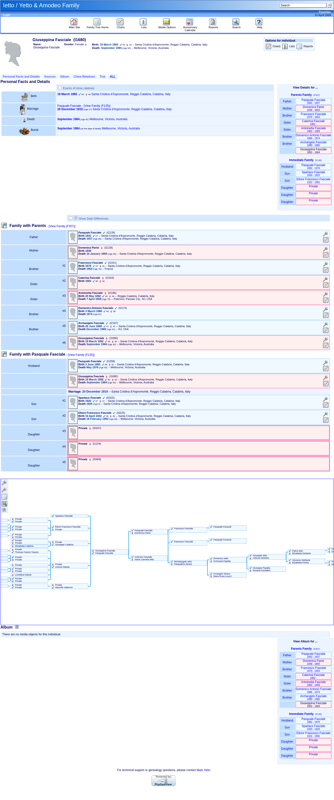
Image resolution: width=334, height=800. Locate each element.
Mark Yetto (203, 770)
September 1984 (68, 119)
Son (287, 173)
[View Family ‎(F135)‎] (81, 355)
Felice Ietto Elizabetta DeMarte (299, 552)
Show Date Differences (91, 218)
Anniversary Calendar (190, 27)
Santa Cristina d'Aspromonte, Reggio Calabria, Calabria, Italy (130, 94)
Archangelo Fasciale (313, 144)
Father (287, 101)
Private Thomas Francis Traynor (25, 550)
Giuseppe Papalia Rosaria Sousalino (260, 569)
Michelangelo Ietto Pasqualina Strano (181, 562)
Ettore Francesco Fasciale (313, 181)
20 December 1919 (70, 109)
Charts (120, 26)
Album (64, 76)
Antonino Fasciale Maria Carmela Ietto (142, 558)
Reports (213, 26)
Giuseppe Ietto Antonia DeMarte (259, 556)
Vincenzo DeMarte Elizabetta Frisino (299, 561)
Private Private (16, 520)
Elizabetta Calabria (22, 546)
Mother (287, 108)
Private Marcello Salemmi (62, 586)
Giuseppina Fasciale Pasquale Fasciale (103, 551)
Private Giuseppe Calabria (62, 543)
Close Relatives (84, 76)
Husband (287, 166)
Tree (102, 76)
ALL (112, 76)
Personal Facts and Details (21, 76)
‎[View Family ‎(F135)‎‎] (97, 106)
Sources (50, 76)
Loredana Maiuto (21, 575)
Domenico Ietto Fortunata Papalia (220, 559)
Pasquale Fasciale (69, 106)
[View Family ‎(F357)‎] (62, 226)
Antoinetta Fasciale (313, 129)
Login (6, 14)
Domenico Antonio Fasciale (313, 137)
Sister (287, 122)
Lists (143, 26)
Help (259, 26)
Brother (287, 115)
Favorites (325, 11)
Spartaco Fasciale (313, 174)
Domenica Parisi (313, 108)
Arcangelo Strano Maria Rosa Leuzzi (220, 575)
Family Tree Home (98, 26)
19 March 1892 (67, 94)
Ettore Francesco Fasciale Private (66, 528)
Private (313, 188)
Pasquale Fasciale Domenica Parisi (142, 531)
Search (236, 26)
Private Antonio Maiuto (60, 565)
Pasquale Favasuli (220, 527)
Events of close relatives (78, 88)
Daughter (287, 187)
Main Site (74, 26)
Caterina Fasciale (313, 122)
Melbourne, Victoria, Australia (108, 119)
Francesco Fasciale (313, 115)
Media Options (167, 26)
